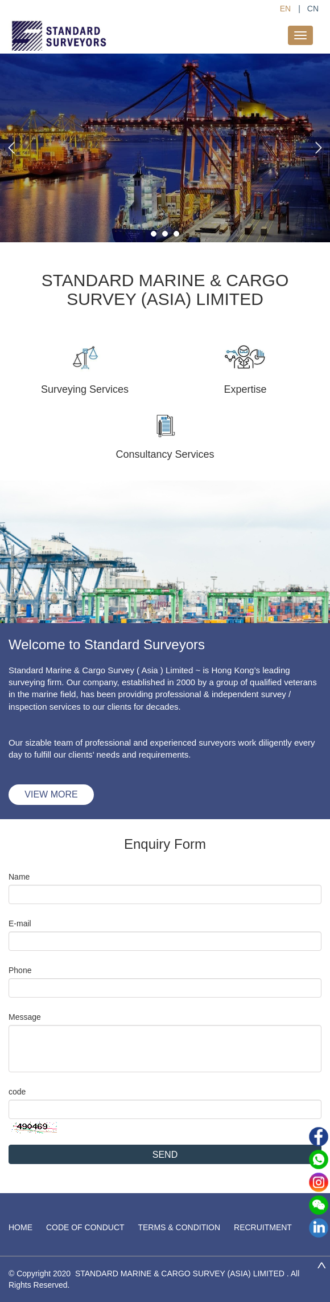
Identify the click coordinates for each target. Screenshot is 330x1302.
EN (285, 8)
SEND (165, 1154)
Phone (20, 970)
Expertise (245, 389)
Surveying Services (85, 389)
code (17, 1091)
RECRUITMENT (263, 1227)
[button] (11, 147)
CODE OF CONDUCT (85, 1227)
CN (313, 8)
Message (25, 1017)
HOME (20, 1227)
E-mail (20, 923)
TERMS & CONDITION (179, 1227)
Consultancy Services (165, 454)
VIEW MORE (50, 794)
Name (19, 876)
